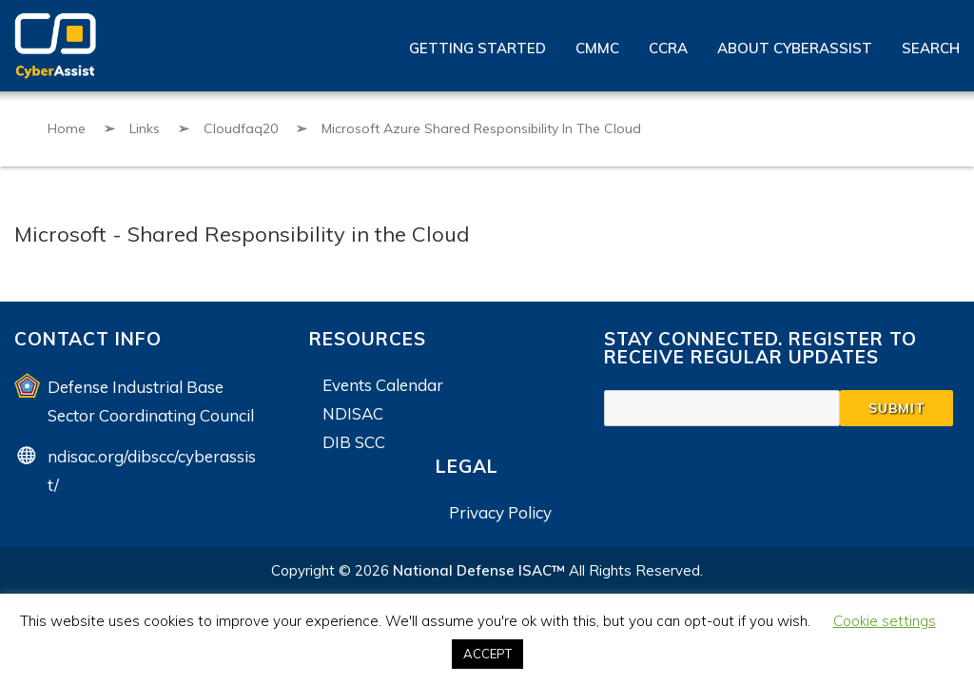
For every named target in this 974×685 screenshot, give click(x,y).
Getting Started (477, 48)
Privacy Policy (500, 512)
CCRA (668, 48)
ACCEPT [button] (487, 653)
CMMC (597, 48)
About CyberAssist (794, 48)
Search (931, 48)
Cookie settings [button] (884, 621)
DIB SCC (353, 442)
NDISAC (352, 413)
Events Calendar (382, 385)
